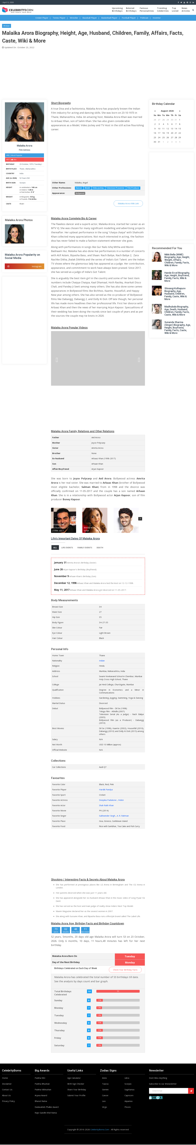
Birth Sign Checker (75, 1084)
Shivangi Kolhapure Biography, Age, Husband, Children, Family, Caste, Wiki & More (175, 294)
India (21, 173)
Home (5, 1078)
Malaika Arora (24, 145)
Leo (104, 1101)
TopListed (175, 9)
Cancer (105, 1095)
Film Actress (24, 150)
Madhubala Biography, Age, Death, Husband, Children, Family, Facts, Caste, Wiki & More (176, 310)
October (25, 164)
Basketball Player (109, 17)
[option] (66, 520)
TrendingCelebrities (163, 9)
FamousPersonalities (147, 9)
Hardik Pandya (106, 790)
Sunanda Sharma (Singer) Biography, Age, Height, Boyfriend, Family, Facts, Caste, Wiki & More (177, 327)
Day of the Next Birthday (66, 962)
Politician (144, 17)
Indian (102, 660)
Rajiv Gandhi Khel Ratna (46, 1113)
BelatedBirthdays (131, 9)
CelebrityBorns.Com (99, 1129)
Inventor (157, 17)
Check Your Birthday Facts (125, 970)
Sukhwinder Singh (107, 816)
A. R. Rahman (123, 816)
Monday (58, 1008)
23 (21, 164)
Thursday (59, 1030)
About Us (6, 1095)
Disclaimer (7, 1084)
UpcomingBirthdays (117, 9)
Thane (22, 169)
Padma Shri (40, 1078)
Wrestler (74, 17)
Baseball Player (89, 17)
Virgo (104, 1107)
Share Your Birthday (76, 1090)
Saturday (59, 1045)
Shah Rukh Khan (106, 805)
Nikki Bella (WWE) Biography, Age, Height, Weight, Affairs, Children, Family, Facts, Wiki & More (177, 260)
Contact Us (7, 1090)
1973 (31, 164)
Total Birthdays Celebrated (62, 993)
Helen (121, 800)
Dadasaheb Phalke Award (47, 1107)
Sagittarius (129, 1090)
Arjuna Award (41, 1095)
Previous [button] (56, 518)
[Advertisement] (83, 73)
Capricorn (129, 1095)
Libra (127, 1078)
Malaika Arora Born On (64, 956)
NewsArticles (186, 9)
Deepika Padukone (108, 800)
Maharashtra (30, 169)
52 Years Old (25, 178)
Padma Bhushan (42, 1084)
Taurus (105, 1084)
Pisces (128, 1107)
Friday (57, 1038)
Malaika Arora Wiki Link (128, 203)
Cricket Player (41, 17)
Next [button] (140, 518)
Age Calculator (74, 1078)
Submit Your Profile (76, 1095)
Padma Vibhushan (43, 1090)
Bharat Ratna (41, 1101)
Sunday (58, 1000)
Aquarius (129, 1101)
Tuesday (37, 164)
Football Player (129, 17)
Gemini (105, 1090)
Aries (104, 1078)
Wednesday (60, 1023)
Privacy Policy (8, 1101)
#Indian (6, 26)
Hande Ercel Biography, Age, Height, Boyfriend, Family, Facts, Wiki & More (177, 276)
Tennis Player (59, 17)
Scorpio (23, 183)
